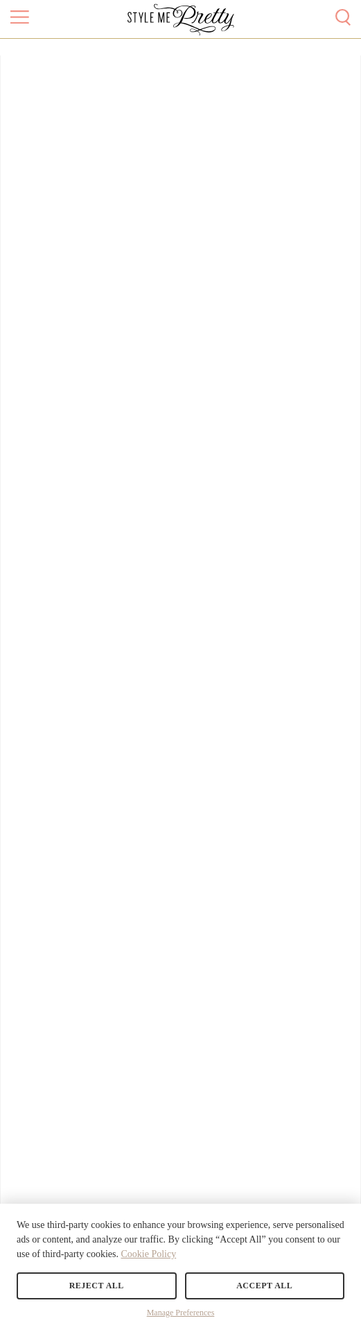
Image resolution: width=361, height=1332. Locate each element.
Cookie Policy (148, 1254)
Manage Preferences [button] (181, 1312)
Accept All (264, 1285)
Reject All (96, 1285)
